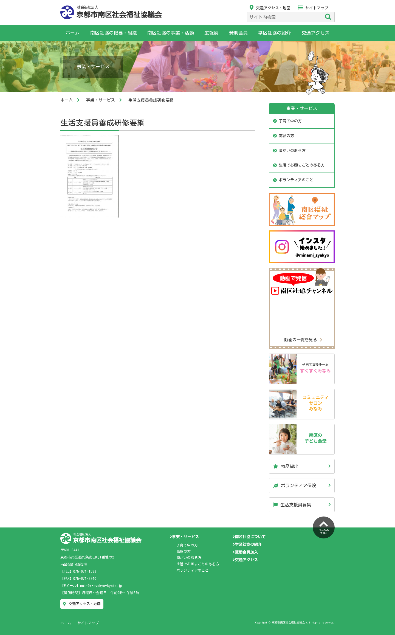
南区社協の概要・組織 (113, 32)
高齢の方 (286, 136)
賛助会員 (238, 32)
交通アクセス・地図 (270, 8)
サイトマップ (313, 8)
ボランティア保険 (294, 485)
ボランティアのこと (296, 180)
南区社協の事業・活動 (170, 32)
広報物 (211, 32)
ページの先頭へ (324, 527)
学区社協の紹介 (274, 32)
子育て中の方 (290, 121)
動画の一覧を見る (303, 340)
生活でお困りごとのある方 (302, 165)
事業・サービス (100, 100)
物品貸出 (285, 466)
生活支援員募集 (292, 505)
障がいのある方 (292, 151)
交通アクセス (315, 32)
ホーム (73, 32)
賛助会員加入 (245, 552)
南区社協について (249, 537)
